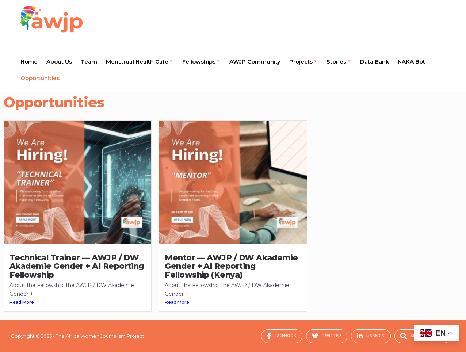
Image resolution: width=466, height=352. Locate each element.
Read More (21, 302)
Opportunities (40, 77)
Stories (336, 61)
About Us (59, 61)
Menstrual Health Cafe (137, 61)
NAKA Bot (411, 61)
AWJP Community (254, 61)
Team (89, 61)
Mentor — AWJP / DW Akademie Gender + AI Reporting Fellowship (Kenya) (231, 266)
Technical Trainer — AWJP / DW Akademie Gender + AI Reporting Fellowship (76, 266)
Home (29, 61)
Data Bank (374, 61)
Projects (301, 61)
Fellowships (198, 61)
